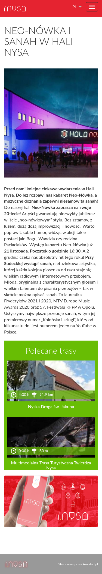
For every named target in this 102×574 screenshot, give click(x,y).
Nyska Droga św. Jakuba (51, 406)
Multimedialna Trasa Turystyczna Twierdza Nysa (51, 465)
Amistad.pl (90, 564)
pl (74, 6)
